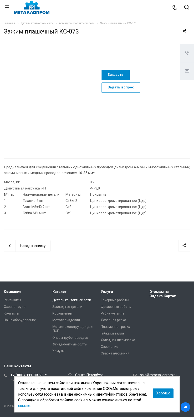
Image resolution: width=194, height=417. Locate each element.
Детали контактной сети (71, 300)
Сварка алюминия (115, 353)
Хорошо (163, 393)
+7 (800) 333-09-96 (27, 375)
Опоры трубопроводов (70, 337)
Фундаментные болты (69, 344)
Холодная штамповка (118, 340)
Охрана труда (15, 307)
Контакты (11, 313)
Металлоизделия (66, 320)
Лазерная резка (113, 320)
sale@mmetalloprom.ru (158, 375)
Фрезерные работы (116, 307)
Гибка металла (112, 333)
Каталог (59, 292)
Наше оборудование (20, 320)
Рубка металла (112, 313)
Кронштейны (62, 313)
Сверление (109, 347)
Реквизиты (12, 300)
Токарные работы (115, 300)
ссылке (24, 405)
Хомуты (58, 351)
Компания (12, 292)
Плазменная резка (115, 327)
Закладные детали (67, 307)
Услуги (107, 292)
